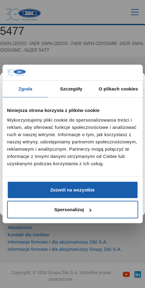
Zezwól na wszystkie (72, 189)
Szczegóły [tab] (71, 88)
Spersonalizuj (72, 209)
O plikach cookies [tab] (118, 88)
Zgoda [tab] (26, 88)
